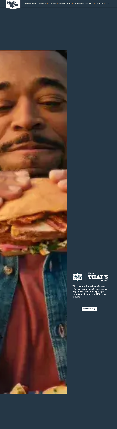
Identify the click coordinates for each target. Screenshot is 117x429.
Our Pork (53, 3)
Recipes (62, 3)
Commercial (42, 3)
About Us (100, 3)
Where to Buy (79, 3)
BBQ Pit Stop (89, 3)
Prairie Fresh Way (31, 3)
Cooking (68, 3)
